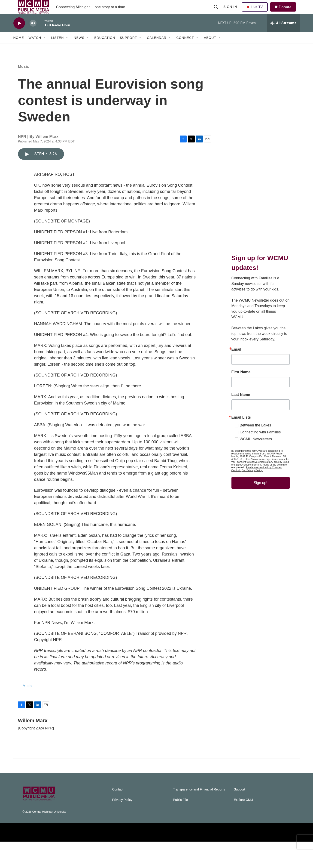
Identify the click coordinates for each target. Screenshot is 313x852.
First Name (241, 382)
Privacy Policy (122, 810)
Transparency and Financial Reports (199, 800)
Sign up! (260, 493)
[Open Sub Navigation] (44, 48)
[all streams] (283, 33)
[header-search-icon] (216, 12)
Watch (35, 48)
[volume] (33, 33)
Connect (185, 48)
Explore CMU (243, 810)
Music (23, 77)
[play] (19, 33)
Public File (180, 810)
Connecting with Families (260, 443)
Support (128, 48)
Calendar (156, 48)
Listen (57, 48)
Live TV (256, 12)
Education (104, 48)
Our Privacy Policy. (252, 480)
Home (18, 48)
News (79, 48)
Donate (288, 12)
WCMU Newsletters (256, 449)
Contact (117, 800)
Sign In (231, 12)
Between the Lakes (255, 436)
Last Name (240, 405)
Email (236, 360)
